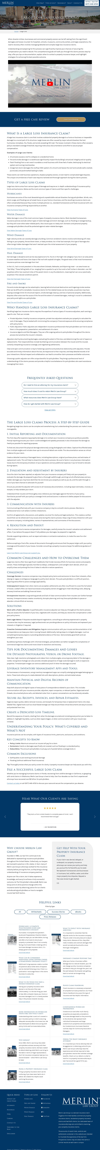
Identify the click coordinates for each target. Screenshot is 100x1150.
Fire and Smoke (29, 1103)
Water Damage (29, 1108)
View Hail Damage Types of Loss (18, 279)
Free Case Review (71, 119)
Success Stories (58, 912)
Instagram (45, 1103)
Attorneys (11, 1105)
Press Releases (50, 917)
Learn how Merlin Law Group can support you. (23, 553)
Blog (69, 3)
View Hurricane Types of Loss (17, 210)
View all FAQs (50, 410)
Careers (10, 1118)
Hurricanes (28, 1099)
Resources (61, 3)
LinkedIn (45, 1108)
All (20, 912)
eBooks (78, 912)
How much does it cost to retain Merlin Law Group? (45, 391)
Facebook (45, 1099)
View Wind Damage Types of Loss (19, 249)
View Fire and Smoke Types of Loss (19, 302)
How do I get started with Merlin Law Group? (42, 404)
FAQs (8, 1114)
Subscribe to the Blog (13, 1128)
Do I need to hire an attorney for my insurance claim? (46, 385)
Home (16, 31)
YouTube (45, 1116)
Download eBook (24, 952)
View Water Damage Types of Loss (19, 231)
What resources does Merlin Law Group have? (43, 398)
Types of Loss (50, 3)
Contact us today (13, 783)
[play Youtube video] (50, 84)
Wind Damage (29, 1112)
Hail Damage (29, 1116)
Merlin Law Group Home (11, 1100)
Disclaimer (11, 1134)
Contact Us (78, 3)
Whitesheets (36, 912)
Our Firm (39, 3)
